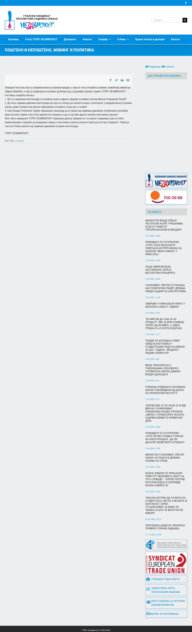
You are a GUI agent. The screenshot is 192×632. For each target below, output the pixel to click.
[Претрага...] (167, 20)
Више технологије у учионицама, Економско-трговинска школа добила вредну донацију (162, 357)
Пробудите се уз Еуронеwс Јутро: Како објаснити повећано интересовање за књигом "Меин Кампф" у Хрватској (163, 235)
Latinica (168, 66)
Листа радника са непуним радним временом (165, 590)
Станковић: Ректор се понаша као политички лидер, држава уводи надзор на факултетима (165, 275)
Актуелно (20, 141)
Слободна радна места (163, 567)
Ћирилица (152, 66)
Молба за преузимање (162, 601)
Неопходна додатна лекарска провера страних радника (165, 514)
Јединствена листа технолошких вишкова (163, 577)
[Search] (185, 20)
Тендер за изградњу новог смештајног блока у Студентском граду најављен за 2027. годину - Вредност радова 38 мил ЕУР (165, 334)
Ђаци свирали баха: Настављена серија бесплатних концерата (160, 257)
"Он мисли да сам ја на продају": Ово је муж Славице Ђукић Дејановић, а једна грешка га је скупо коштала (164, 311)
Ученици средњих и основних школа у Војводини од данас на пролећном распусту (165, 377)
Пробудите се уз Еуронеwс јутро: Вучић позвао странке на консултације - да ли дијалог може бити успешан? (164, 425)
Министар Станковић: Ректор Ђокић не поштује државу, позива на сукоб (164, 445)
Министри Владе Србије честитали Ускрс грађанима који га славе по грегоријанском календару (164, 212)
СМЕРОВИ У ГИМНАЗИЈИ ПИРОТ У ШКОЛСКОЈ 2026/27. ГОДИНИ (165, 293)
